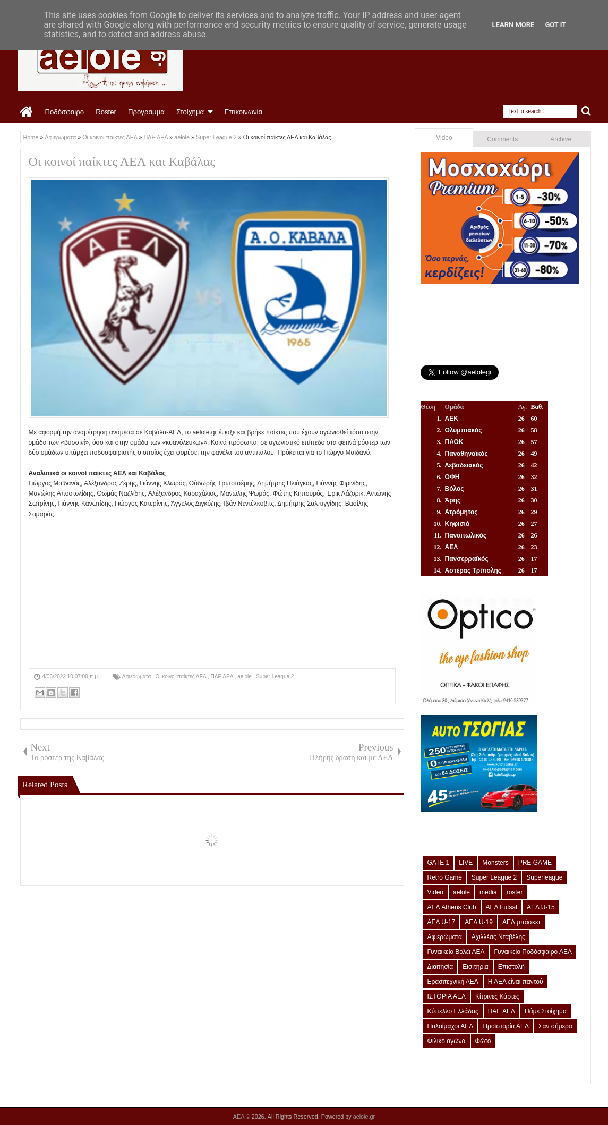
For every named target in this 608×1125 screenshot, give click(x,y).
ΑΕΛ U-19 (479, 922)
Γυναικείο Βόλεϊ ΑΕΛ (456, 952)
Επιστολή (511, 966)
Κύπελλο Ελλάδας (452, 1011)
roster (515, 892)
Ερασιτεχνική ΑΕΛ (452, 981)
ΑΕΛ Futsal (501, 907)
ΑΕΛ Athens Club (451, 907)
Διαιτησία (440, 966)
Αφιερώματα (137, 676)
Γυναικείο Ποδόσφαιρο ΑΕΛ (532, 952)
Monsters (495, 862)
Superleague (544, 877)
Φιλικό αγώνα (446, 1041)
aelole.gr (364, 1116)
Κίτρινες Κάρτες (497, 996)
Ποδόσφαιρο (64, 112)
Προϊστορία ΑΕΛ (506, 1026)
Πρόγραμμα (146, 112)
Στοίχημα (190, 112)
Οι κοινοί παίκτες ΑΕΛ (182, 676)
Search (586, 111)
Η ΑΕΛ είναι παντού (515, 981)
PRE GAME (535, 862)
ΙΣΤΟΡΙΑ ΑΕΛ (446, 996)
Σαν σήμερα (555, 1026)
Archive (560, 139)
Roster (106, 112)
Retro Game (444, 877)
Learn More (513, 25)
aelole (245, 676)
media (488, 892)
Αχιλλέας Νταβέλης (498, 937)
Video (444, 137)
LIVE (466, 862)
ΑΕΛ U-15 (541, 907)
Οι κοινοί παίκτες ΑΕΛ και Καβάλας (122, 161)
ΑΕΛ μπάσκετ (521, 922)
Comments (502, 139)
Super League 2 (275, 676)
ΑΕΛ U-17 (441, 922)
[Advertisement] (212, 593)
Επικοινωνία (244, 112)
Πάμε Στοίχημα (546, 1011)
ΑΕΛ (239, 1116)
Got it (555, 25)
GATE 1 (438, 862)
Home (27, 112)
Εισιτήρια (476, 966)
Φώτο (483, 1041)
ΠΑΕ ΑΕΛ (223, 676)
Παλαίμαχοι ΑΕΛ (450, 1026)
